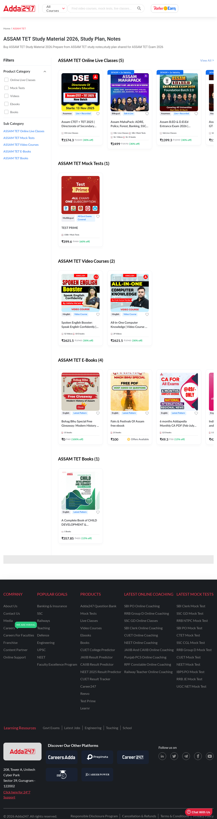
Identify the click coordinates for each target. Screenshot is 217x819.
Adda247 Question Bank (98, 606)
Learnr (85, 708)
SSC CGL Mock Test (191, 642)
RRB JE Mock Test (189, 679)
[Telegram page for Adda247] (186, 756)
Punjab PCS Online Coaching (145, 657)
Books (14, 112)
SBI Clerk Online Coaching (143, 628)
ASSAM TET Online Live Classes (23, 131)
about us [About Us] (10, 606)
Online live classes (22, 80)
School (127, 728)
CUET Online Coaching (141, 635)
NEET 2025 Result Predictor (100, 672)
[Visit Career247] (133, 757)
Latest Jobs (72, 728)
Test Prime (88, 701)
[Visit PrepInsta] (97, 757)
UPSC (41, 650)
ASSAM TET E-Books (17, 151)
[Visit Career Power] (97, 774)
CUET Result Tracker (95, 679)
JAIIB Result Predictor (96, 657)
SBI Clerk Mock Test (191, 606)
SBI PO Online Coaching (142, 606)
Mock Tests (17, 88)
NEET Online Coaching (140, 642)
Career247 (88, 686)
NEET (41, 657)
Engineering (93, 728)
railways (43, 620)
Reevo (84, 693)
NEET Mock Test (188, 664)
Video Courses (91, 628)
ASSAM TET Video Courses (21, 144)
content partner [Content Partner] (15, 650)
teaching (43, 628)
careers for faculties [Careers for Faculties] (18, 635)
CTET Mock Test (188, 635)
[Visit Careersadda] (62, 757)
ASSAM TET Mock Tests (19, 138)
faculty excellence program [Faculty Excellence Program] (57, 664)
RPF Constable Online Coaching (147, 664)
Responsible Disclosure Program (94, 816)
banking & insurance (52, 606)
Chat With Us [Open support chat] (198, 812)
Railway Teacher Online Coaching (148, 672)
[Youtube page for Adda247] (210, 756)
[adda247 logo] (22, 751)
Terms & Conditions (174, 816)
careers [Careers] (9, 628)
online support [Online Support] (14, 657)
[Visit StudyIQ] (62, 774)
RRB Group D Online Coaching (146, 613)
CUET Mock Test (189, 657)
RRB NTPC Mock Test (192, 620)
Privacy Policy (203, 816)
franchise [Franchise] (10, 642)
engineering (45, 642)
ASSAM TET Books (15, 158)
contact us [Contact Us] (11, 613)
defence (43, 635)
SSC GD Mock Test (190, 613)
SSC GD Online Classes (141, 620)
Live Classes (89, 620)
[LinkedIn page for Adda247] (162, 756)
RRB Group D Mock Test (194, 650)
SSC (40, 613)
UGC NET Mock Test (191, 686)
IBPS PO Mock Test (190, 672)
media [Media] (8, 620)
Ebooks (15, 104)
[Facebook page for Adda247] (198, 756)
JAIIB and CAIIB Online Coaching (149, 650)
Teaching (112, 728)
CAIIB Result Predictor (97, 664)
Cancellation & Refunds (139, 816)
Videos (14, 96)
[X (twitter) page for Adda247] (174, 756)
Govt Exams (51, 728)
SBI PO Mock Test (189, 628)
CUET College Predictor (97, 650)
